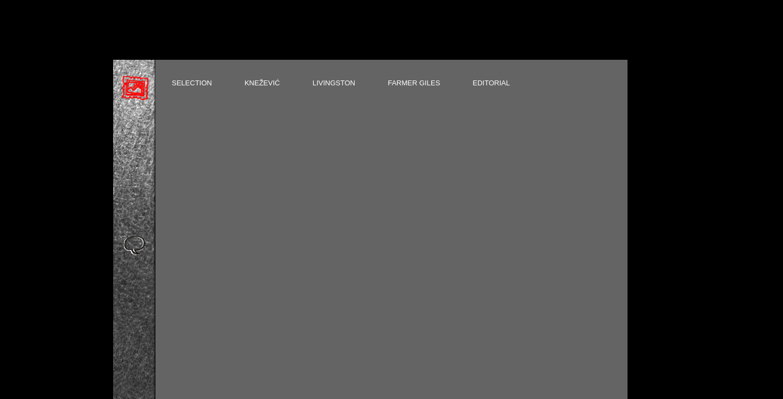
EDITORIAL (491, 83)
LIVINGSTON (334, 83)
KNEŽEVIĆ (262, 83)
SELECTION (192, 83)
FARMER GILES (414, 83)
